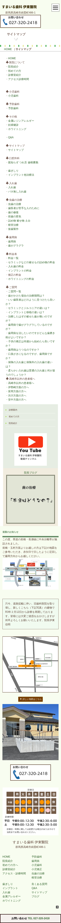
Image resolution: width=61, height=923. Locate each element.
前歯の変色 (14, 216)
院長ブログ (30, 472)
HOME (8, 49)
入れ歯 (12, 187)
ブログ (35, 896)
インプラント (10, 888)
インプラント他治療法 (21, 174)
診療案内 (13, 410)
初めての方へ (10, 865)
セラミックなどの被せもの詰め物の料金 (31, 262)
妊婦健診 (13, 124)
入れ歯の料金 (16, 266)
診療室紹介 (14, 75)
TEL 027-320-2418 (39, 918)
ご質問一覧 (14, 291)
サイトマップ (16, 150)
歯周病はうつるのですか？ (23, 349)
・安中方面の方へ (16, 399)
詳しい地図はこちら (31, 699)
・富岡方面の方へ (16, 391)
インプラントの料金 (20, 270)
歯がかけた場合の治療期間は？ (26, 295)
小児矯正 (37, 869)
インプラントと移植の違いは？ (26, 312)
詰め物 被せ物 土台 (19, 220)
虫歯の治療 (14, 204)
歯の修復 (13, 212)
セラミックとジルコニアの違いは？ (29, 308)
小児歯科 (13, 95)
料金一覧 (13, 258)
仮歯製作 (13, 229)
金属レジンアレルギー (21, 120)
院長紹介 (13, 66)
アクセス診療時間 (18, 79)
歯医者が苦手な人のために (23, 208)
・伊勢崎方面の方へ (17, 387)
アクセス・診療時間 (14, 873)
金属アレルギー (11, 896)
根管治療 (13, 225)
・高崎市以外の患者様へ (20, 383)
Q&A (11, 137)
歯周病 (12, 241)
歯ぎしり (13, 170)
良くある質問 (39, 884)
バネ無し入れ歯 (17, 191)
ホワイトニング (17, 129)
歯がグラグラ (16, 245)
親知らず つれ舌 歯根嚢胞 (23, 162)
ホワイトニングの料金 (21, 279)
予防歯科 (13, 108)
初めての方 (14, 70)
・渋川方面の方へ (16, 395)
